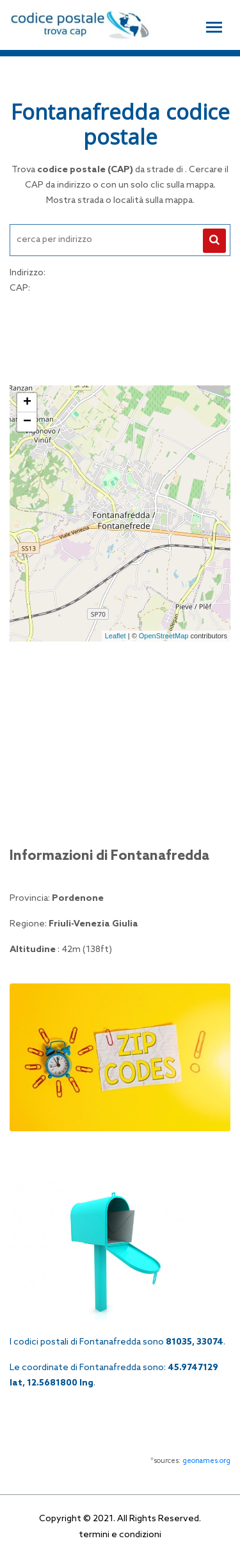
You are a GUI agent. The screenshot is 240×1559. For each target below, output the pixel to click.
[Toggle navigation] (214, 25)
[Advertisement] (120, 338)
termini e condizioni (120, 1535)
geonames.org (206, 1461)
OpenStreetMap (164, 636)
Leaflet (115, 636)
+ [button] (27, 402)
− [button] (27, 422)
